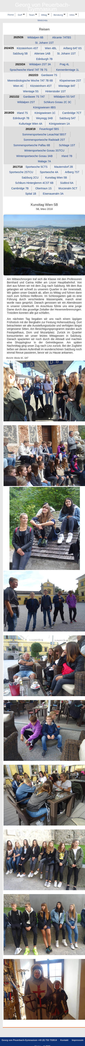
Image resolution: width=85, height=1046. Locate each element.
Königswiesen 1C (45, 112)
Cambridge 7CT (71, 112)
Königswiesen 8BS (44, 107)
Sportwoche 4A (49, 172)
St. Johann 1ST (44, 42)
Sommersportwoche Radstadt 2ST (44, 139)
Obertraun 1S (43, 188)
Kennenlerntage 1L (67, 69)
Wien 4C (18, 85)
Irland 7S (22, 112)
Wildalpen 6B (35, 37)
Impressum (77, 1040)
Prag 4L (64, 64)
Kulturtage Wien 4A (30, 123)
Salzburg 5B (20, 53)
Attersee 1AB (42, 53)
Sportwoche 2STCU (21, 172)
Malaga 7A (44, 161)
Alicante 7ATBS (61, 37)
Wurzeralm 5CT (67, 188)
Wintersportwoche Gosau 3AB (34, 156)
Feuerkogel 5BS (49, 129)
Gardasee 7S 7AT (34, 96)
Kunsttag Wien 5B (56, 177)
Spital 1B (30, 193)
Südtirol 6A (66, 182)
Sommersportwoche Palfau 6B (31, 145)
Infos (73, 15)
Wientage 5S (31, 91)
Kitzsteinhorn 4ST (27, 48)
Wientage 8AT (66, 85)
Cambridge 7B (20, 188)
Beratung (60, 15)
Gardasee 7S (49, 75)
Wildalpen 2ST (26, 102)
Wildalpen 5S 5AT (64, 96)
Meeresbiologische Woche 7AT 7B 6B (30, 80)
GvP (21, 15)
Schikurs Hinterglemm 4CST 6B (34, 182)
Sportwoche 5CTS (36, 166)
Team (33, 15)
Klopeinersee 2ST (70, 80)
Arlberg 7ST (72, 172)
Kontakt (64, 1040)
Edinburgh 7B (44, 58)
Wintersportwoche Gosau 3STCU (44, 150)
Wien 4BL (51, 48)
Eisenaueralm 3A (53, 193)
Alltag (45, 15)
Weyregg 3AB (44, 118)
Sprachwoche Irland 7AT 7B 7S (28, 69)
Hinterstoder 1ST (55, 91)
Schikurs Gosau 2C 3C (57, 102)
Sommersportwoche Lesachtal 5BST (44, 134)
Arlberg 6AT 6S (72, 48)
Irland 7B (67, 156)
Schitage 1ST (67, 145)
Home (11, 15)
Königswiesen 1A (59, 123)
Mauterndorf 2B (63, 166)
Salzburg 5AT (67, 118)
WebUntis (42, 20)
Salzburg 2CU (30, 177)
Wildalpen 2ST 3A (40, 64)
